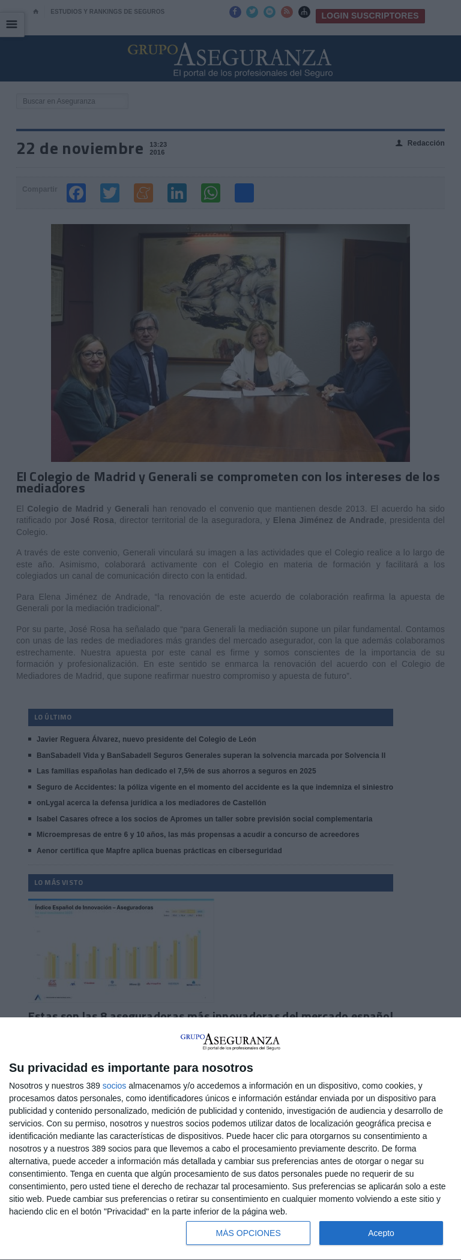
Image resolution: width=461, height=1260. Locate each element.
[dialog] (230, 1139)
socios (115, 1085)
